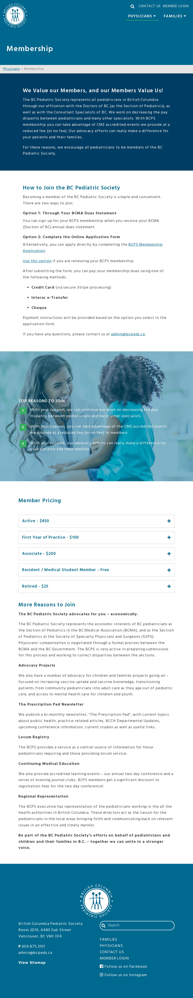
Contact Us (150, 6)
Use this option (37, 261)
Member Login (176, 6)
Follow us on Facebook (123, 967)
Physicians (143, 17)
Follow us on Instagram (123, 975)
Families (176, 17)
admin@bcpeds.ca (128, 334)
